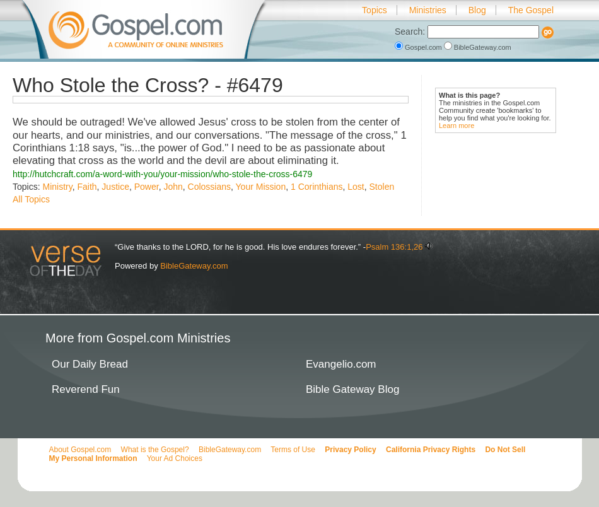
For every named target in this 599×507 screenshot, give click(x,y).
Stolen (382, 187)
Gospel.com (419, 47)
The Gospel (531, 10)
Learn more (456, 125)
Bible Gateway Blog (352, 389)
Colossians (209, 187)
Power (146, 187)
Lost (355, 187)
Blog (477, 10)
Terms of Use (292, 449)
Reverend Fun (86, 389)
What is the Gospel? (155, 449)
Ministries (427, 10)
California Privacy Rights (430, 449)
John (172, 187)
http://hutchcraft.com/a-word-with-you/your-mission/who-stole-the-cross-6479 (162, 174)
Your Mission (261, 187)
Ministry (57, 187)
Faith (86, 187)
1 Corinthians (317, 187)
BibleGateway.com (477, 47)
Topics (374, 10)
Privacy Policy (350, 449)
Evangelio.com (341, 364)
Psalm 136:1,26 (394, 247)
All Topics (31, 199)
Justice (115, 187)
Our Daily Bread (90, 364)
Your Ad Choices (174, 458)
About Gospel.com (80, 449)
